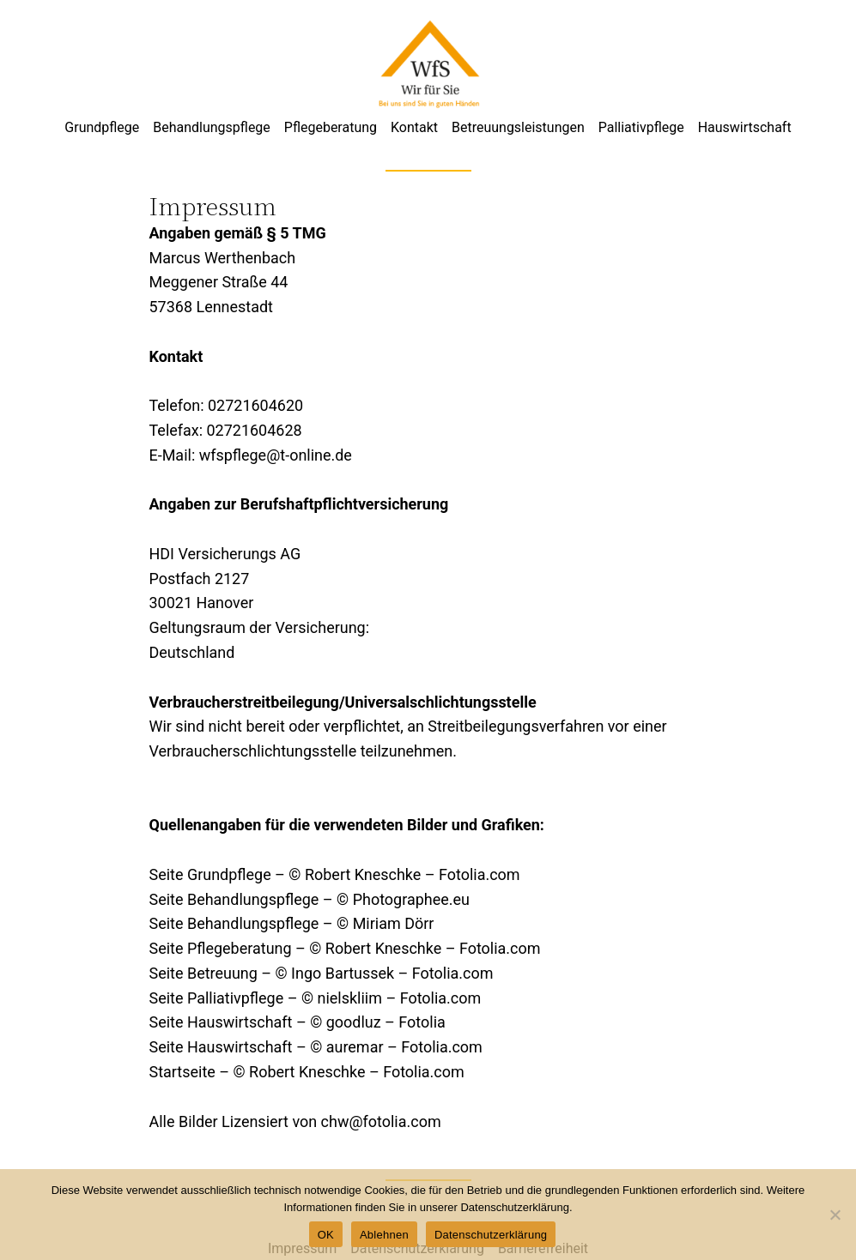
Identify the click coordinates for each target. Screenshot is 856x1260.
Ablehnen (384, 1234)
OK (326, 1234)
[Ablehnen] (834, 1214)
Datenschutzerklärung (490, 1234)
